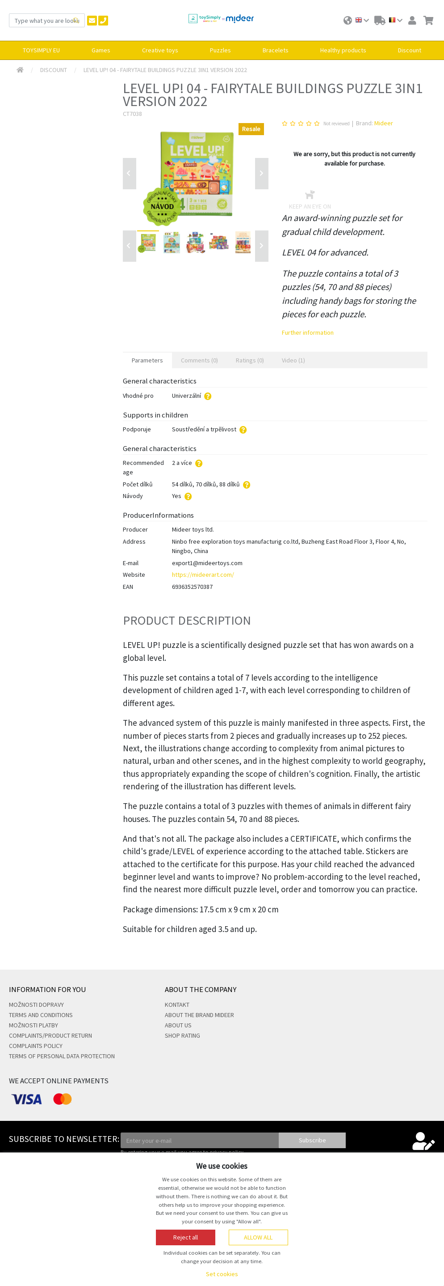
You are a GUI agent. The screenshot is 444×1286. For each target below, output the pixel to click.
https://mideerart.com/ (203, 575)
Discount (53, 70)
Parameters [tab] (147, 360)
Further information (308, 332)
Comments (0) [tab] (199, 360)
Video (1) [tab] (293, 360)
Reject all (185, 1237)
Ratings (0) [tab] (250, 360)
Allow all (258, 1237)
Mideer (383, 123)
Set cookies (222, 1274)
